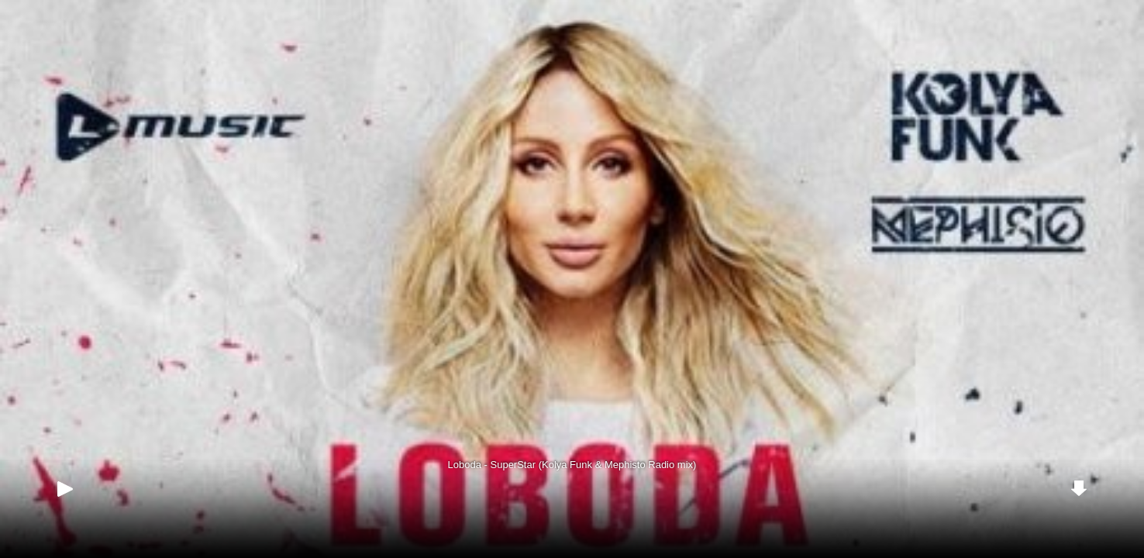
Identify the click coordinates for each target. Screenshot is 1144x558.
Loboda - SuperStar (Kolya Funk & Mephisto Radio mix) (572, 464)
